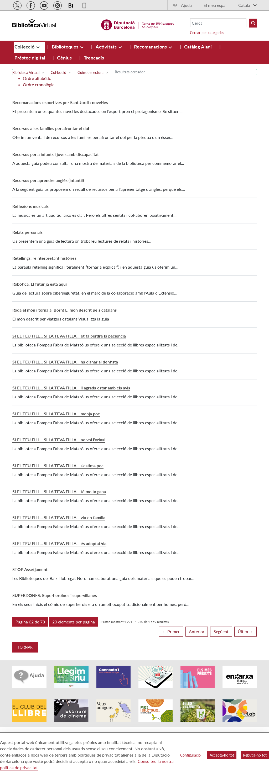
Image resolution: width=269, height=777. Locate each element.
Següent (221, 631)
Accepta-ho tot (222, 755)
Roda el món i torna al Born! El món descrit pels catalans (64, 309)
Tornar (25, 647)
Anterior (196, 631)
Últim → (245, 631)
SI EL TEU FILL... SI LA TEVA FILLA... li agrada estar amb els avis (71, 387)
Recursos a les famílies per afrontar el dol (50, 128)
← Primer (171, 631)
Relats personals (27, 232)
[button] (30, 622)
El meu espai (215, 5)
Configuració (190, 755)
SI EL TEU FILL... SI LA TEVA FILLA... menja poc (56, 413)
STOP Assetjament (30, 569)
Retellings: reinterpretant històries (44, 258)
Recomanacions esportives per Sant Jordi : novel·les (60, 102)
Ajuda (186, 5)
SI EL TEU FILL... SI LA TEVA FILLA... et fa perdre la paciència (69, 335)
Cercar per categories (207, 32)
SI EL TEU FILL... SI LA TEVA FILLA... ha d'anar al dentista (65, 361)
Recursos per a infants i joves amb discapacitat (55, 154)
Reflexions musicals (30, 206)
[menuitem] (24, 47)
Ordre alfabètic (37, 78)
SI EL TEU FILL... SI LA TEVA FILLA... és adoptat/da (59, 543)
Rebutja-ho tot (255, 755)
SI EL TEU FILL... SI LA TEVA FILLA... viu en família (58, 517)
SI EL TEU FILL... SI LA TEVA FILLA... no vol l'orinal (58, 439)
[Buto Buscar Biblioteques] (253, 23)
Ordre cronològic (38, 84)
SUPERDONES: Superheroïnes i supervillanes (54, 595)
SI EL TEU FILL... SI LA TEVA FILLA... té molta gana (59, 491)
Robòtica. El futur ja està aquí (39, 283)
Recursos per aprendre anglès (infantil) (48, 180)
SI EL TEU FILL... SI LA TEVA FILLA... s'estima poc (58, 465)
